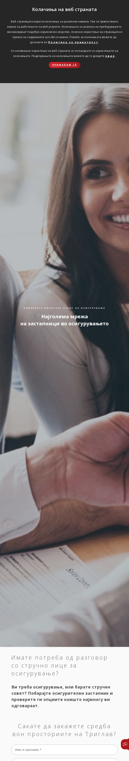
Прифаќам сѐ (64, 64)
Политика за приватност (73, 42)
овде (110, 56)
